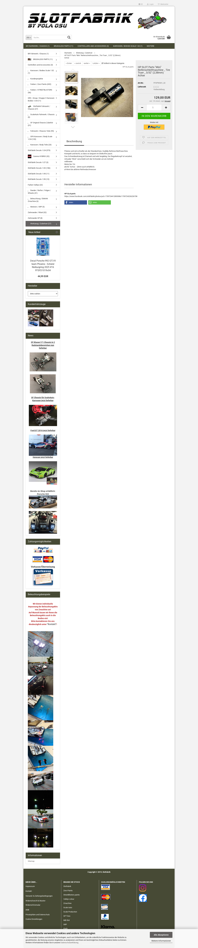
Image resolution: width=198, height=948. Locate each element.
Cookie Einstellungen (34, 919)
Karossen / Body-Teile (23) (40, 145)
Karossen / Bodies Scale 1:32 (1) (127, 46)
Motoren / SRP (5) (36, 207)
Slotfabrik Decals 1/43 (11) (38, 174)
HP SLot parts (128, 67)
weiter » (87, 63)
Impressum (30, 886)
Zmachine (67, 903)
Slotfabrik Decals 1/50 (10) (38, 179)
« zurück (77, 63)
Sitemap (31, 861)
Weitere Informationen (161, 941)
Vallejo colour (68, 899)
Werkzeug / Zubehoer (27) (39, 224)
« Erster (69, 63)
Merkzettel (163, 4)
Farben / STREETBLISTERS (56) (40, 91)
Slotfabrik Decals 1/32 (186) (39, 168)
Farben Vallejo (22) (35, 185)
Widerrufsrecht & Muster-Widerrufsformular (36, 903)
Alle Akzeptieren (161, 935)
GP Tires (66, 916)
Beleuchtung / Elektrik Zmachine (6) (38, 199)
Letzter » (96, 63)
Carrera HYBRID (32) (39, 156)
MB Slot (66, 920)
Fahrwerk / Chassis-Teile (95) (41, 131)
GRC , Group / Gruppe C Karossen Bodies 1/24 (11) (41, 99)
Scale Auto (67, 907)
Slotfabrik (67, 886)
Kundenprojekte (35, 79)
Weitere (150, 46)
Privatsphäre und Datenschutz (38, 915)
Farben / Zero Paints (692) (39, 84)
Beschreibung (74, 141)
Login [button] (150, 4)
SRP (65, 924)
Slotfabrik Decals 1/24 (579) (39, 150)
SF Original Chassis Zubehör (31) (40, 124)
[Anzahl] (154, 107)
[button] (140, 4)
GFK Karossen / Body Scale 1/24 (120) (40, 137)
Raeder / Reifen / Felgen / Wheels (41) (39, 191)
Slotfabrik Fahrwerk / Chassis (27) (39, 107)
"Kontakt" (51, 624)
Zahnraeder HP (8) (35, 218)
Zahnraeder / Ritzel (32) (37, 212)
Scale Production (70, 912)
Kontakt (29, 891)
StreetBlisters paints (71, 895)
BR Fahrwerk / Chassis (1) (38, 46)
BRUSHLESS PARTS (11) (63, 46)
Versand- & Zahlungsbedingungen (39, 896)
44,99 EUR (43, 276)
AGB (27, 910)
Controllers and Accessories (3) (93, 46)
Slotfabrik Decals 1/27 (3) (38, 162)
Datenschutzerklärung (69, 942)
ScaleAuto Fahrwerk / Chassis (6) (41, 115)
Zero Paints (68, 890)
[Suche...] (29, 37)
